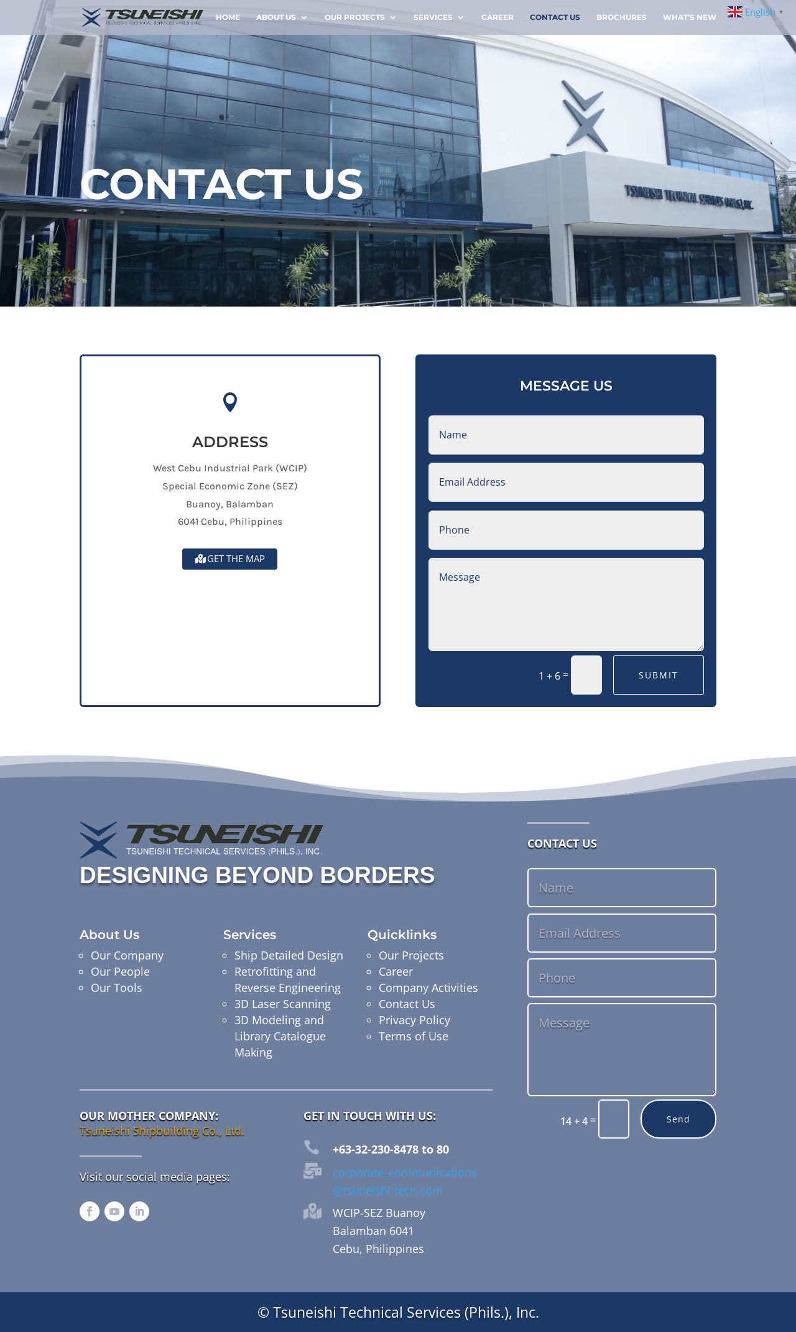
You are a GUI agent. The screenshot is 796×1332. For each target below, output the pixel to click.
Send (678, 1119)
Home (228, 17)
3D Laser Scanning (282, 1003)
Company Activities (428, 987)
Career (497, 17)
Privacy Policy (414, 1019)
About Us (276, 17)
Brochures (621, 17)
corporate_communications (405, 1172)
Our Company (127, 955)
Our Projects (355, 17)
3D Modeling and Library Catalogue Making (280, 1036)
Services (433, 17)
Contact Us (555, 17)
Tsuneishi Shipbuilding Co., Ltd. (162, 1130)
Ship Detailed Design (288, 955)
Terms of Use (413, 1036)
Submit (658, 675)
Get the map (236, 558)
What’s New (689, 17)
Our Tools (116, 987)
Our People (120, 971)
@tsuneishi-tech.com (388, 1190)
